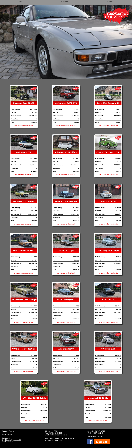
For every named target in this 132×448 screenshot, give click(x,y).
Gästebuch (65, 2)
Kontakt (110, 2)
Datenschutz (101, 436)
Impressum (91, 436)
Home (21, 2)
